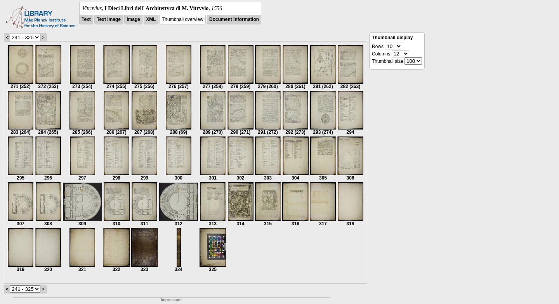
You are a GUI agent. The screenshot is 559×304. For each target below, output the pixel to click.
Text (86, 19)
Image (133, 19)
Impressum (171, 300)
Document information (234, 19)
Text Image (109, 19)
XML (151, 19)
